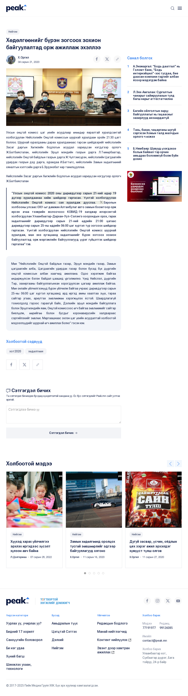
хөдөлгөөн (35, 351)
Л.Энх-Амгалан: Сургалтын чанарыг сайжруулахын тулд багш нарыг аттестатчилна (153, 95)
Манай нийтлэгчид (112, 632)
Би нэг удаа (15, 648)
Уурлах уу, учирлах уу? (24, 623)
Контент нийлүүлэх (114, 640)
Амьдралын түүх (65, 623)
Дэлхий (57, 640)
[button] (172, 8)
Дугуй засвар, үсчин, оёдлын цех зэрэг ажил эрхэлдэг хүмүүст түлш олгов (153, 546)
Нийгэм (12, 31)
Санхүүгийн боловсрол (24, 640)
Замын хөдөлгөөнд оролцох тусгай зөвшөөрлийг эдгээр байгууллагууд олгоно (93, 546)
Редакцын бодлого (112, 623)
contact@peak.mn (154, 640)
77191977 (149, 627)
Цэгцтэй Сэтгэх (64, 632)
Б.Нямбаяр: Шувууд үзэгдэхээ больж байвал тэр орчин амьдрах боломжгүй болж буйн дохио (155, 154)
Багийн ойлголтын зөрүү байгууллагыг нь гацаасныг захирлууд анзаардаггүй (153, 114)
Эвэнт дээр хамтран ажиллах (113, 650)
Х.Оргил (23, 57)
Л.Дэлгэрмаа (19, 557)
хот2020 (15, 351)
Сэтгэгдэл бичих (63, 433)
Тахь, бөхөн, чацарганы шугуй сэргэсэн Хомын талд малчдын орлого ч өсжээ (156, 133)
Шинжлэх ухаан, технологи (19, 667)
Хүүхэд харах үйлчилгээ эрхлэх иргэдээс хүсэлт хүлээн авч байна (30, 546)
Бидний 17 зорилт (20, 632)
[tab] (85, 573)
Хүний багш (15, 656)
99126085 (166, 627)
